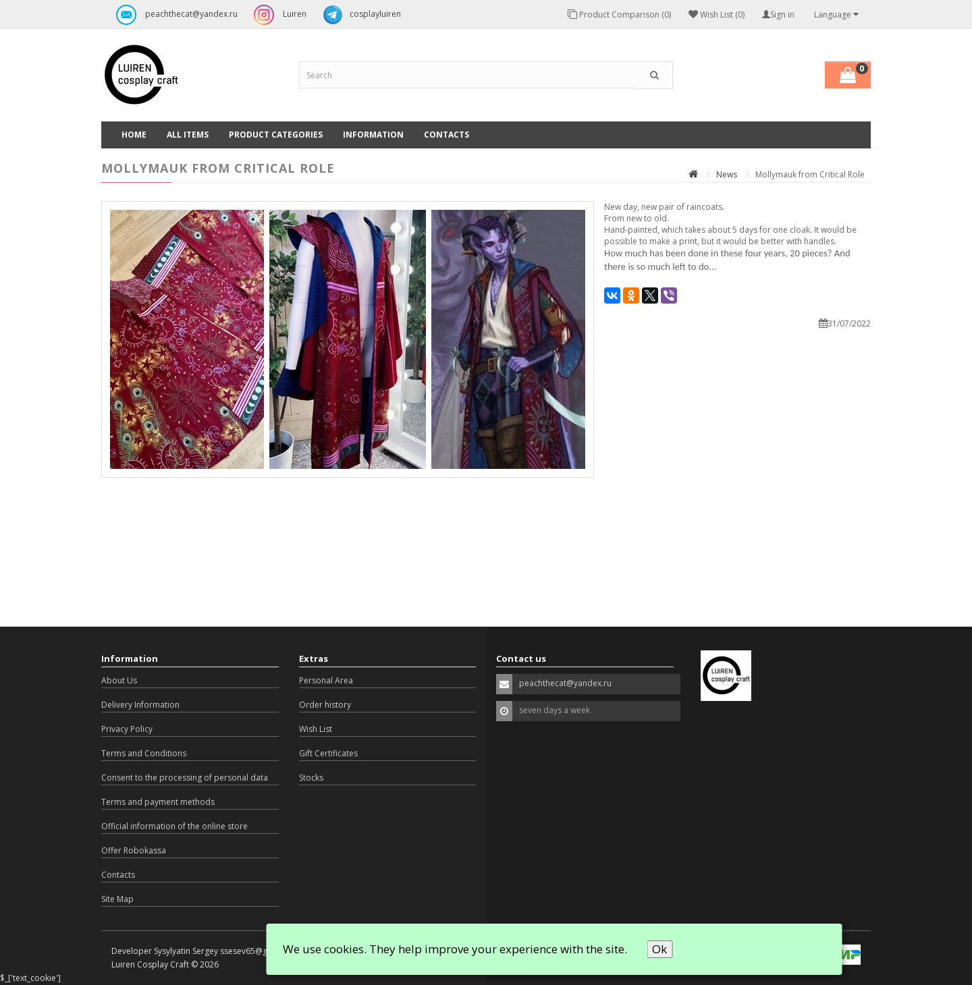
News (726, 174)
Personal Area (326, 680)
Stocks (311, 777)
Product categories (276, 134)
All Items (188, 134)
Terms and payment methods (158, 802)
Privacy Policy (127, 729)
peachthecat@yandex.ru (173, 15)
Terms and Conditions (143, 753)
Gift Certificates (328, 753)
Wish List (315, 729)
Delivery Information (140, 704)
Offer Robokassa (133, 850)
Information (373, 134)
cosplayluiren (358, 15)
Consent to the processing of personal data (184, 777)
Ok (659, 949)
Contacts (446, 134)
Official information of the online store (174, 826)
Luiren (276, 15)
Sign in (778, 14)
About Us (119, 680)
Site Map (117, 899)
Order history (325, 704)
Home (134, 134)
